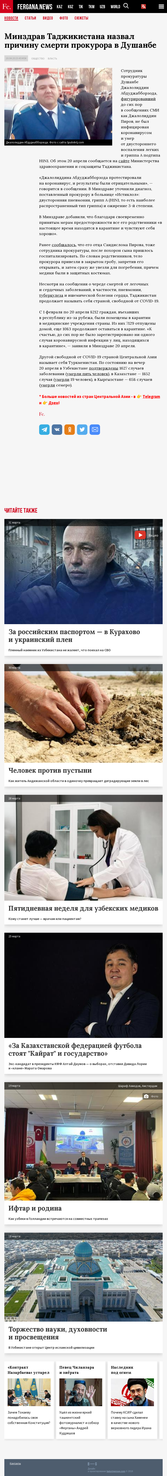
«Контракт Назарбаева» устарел (28, 1370)
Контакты (15, 1463)
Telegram (151, 396)
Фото (64, 18)
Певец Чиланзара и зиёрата (76, 1370)
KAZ (59, 6)
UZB (104, 6)
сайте (124, 160)
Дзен (53, 402)
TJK (81, 6)
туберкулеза (51, 295)
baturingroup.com (116, 1471)
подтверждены (103, 368)
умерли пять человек (87, 373)
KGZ (70, 6)
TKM (92, 6)
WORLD (117, 6)
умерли (62, 379)
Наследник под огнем (122, 1370)
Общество (38, 58)
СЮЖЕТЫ (82, 18)
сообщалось (64, 244)
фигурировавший (138, 98)
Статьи (30, 18)
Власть (52, 58)
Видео (48, 18)
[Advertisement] (83, 475)
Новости (11, 18)
